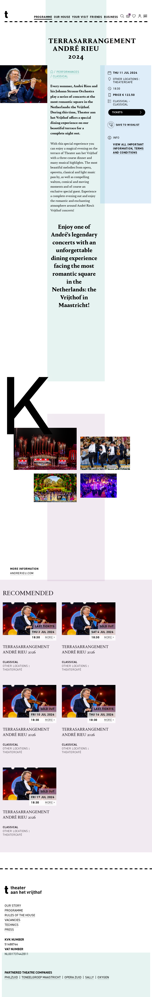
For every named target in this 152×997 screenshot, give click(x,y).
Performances (68, 72)
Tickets (127, 112)
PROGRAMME (14, 825)
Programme (43, 17)
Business (111, 17)
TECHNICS (11, 840)
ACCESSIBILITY (15, 958)
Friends (96, 17)
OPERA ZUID (72, 892)
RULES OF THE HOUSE (20, 830)
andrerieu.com (21, 573)
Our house (62, 17)
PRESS (9, 844)
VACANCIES (12, 835)
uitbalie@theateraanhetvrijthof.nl (30, 987)
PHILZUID (11, 892)
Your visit (80, 17)
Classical (60, 76)
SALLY (89, 892)
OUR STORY (13, 820)
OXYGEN (103, 892)
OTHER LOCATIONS (17, 953)
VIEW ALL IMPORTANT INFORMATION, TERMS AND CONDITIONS (128, 148)
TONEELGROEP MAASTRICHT (41, 892)
